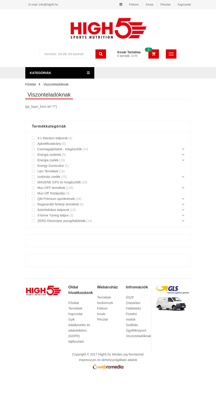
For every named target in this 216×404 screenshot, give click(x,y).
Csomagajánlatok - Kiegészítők (59, 149)
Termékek (75, 308)
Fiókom (134, 4)
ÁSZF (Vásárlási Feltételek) (133, 303)
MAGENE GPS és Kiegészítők (59, 182)
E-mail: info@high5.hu (43, 4)
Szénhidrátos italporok (53, 210)
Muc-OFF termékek (51, 188)
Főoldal (73, 303)
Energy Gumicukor (50, 166)
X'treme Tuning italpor (53, 215)
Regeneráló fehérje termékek (58, 204)
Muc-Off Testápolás (51, 193)
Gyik (71, 319)
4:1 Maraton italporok (52, 138)
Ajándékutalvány (49, 143)
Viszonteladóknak (138, 336)
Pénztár (166, 4)
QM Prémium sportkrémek (56, 199)
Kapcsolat (184, 4)
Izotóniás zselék (48, 177)
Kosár (150, 4)
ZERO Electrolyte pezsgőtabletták (61, 221)
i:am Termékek (47, 171)
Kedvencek (105, 303)
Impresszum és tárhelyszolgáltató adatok (108, 360)
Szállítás (132, 325)
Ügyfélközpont (136, 330)
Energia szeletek (49, 154)
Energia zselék (48, 160)
